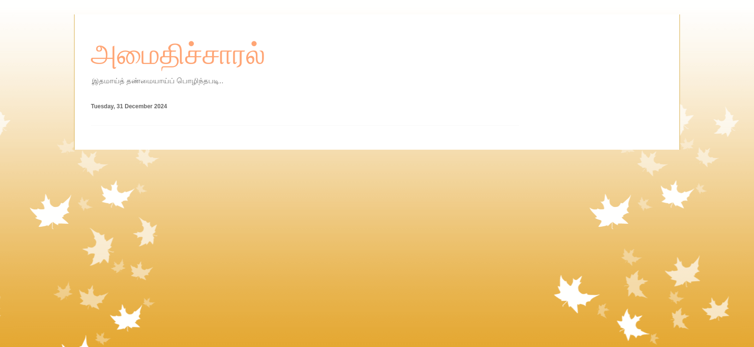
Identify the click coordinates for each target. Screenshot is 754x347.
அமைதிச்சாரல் (178, 54)
